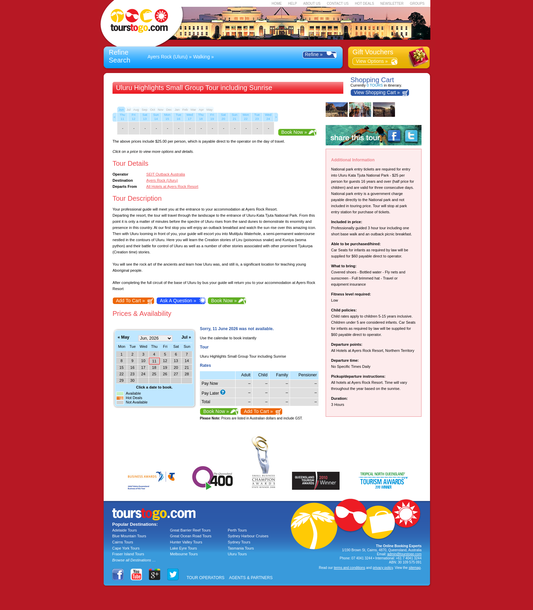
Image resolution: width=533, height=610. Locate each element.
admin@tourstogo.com (404, 554)
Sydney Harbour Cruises (248, 536)
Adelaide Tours (124, 530)
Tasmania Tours (241, 548)
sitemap (414, 568)
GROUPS (417, 3)
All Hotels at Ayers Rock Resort (172, 186)
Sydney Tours (239, 542)
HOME (277, 3)
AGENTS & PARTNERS (251, 577)
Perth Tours (237, 530)
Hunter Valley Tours (186, 542)
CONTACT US (337, 3)
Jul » (186, 337)
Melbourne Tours (184, 554)
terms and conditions (349, 568)
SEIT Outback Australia (165, 174)
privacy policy (383, 568)
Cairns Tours (122, 542)
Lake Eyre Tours (183, 548)
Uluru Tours (237, 554)
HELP (292, 3)
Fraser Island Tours (128, 554)
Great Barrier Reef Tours (190, 530)
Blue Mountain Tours (129, 536)
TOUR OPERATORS (205, 577)
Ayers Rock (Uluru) (168, 56)
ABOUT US (312, 3)
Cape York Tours (126, 548)
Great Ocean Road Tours (190, 536)
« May (123, 337)
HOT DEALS (364, 3)
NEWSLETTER (391, 3)
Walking (201, 56)
